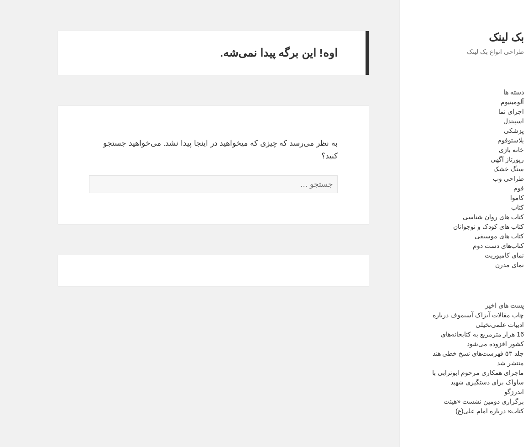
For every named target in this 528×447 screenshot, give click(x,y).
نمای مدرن (482, 264)
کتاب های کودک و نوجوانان (461, 226)
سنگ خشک (481, 169)
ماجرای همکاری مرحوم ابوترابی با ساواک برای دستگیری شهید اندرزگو (451, 382)
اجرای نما (484, 111)
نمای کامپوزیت (477, 255)
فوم (491, 188)
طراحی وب (481, 178)
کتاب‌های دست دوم (471, 245)
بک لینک (479, 37)
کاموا (490, 197)
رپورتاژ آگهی (480, 159)
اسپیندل (486, 121)
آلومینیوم (485, 101)
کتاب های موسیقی (472, 236)
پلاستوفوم (483, 140)
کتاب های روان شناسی (466, 217)
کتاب (490, 207)
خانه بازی (484, 149)
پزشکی (487, 130)
